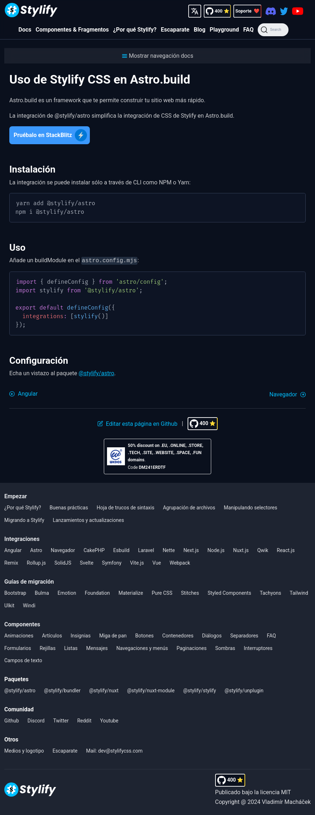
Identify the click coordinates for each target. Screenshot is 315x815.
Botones (144, 635)
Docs (25, 29)
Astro (36, 549)
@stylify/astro (97, 372)
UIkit (9, 605)
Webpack (180, 562)
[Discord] (271, 11)
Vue (156, 562)
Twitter (60, 720)
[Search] (273, 29)
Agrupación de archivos (189, 507)
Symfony (111, 562)
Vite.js (137, 562)
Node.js (216, 549)
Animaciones (18, 635)
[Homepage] (31, 11)
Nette (169, 549)
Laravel (146, 549)
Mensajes (97, 647)
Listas (71, 647)
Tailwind (299, 592)
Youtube (109, 720)
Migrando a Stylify (24, 519)
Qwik (262, 549)
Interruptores (258, 647)
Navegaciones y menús (142, 647)
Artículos (52, 635)
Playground (224, 29)
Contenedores (177, 635)
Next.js (191, 549)
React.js (286, 549)
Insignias (81, 635)
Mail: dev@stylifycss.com (114, 750)
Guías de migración (29, 581)
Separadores (244, 635)
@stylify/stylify (199, 690)
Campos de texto (23, 660)
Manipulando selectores (250, 507)
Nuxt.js (241, 549)
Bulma (42, 592)
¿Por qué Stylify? (134, 29)
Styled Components (229, 592)
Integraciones (21, 538)
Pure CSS (162, 592)
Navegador (63, 549)
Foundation (97, 592)
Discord (36, 720)
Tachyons (270, 592)
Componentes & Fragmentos (72, 29)
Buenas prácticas (69, 507)
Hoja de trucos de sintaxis (125, 507)
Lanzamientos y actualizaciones (88, 519)
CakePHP (94, 549)
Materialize (130, 592)
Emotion (67, 592)
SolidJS (62, 562)
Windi (29, 605)
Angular (12, 549)
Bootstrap (15, 592)
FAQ (248, 29)
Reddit (84, 720)
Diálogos (212, 635)
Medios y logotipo (24, 750)
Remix (11, 562)
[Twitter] (284, 11)
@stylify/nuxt (103, 690)
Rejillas (47, 647)
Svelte (86, 562)
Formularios (17, 647)
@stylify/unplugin (243, 690)
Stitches (190, 592)
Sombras (225, 647)
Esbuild (121, 549)
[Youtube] (297, 11)
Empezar (15, 495)
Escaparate (175, 29)
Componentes (22, 623)
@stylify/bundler (62, 690)
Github (11, 720)
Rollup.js (36, 562)
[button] (157, 55)
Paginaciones (191, 647)
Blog (199, 29)
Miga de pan (113, 635)
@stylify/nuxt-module (151, 690)
